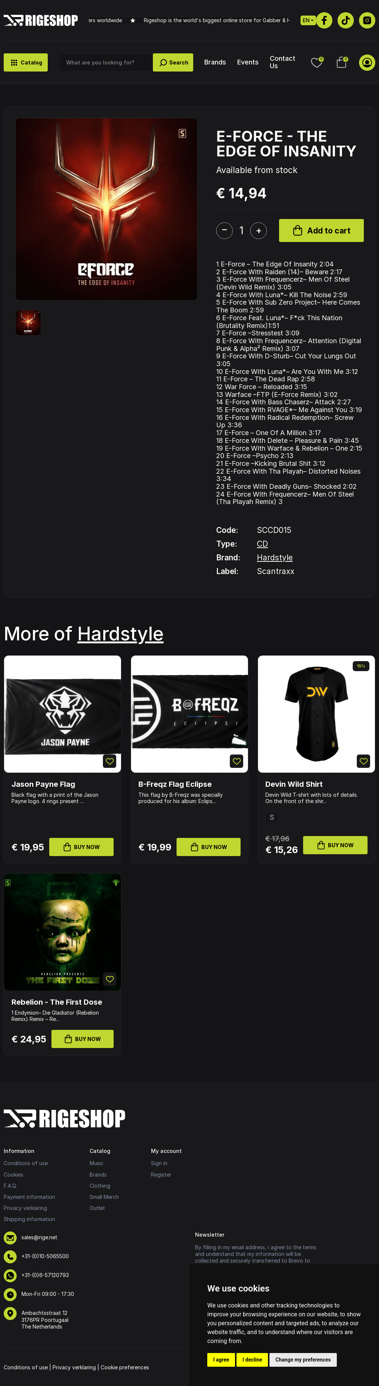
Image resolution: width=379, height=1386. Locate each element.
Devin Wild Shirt (294, 784)
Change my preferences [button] (303, 1360)
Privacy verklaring (25, 1208)
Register (161, 1174)
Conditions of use (26, 1163)
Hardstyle (275, 557)
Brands (215, 62)
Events (248, 62)
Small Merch (104, 1197)
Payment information (29, 1197)
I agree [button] (221, 1360)
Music (97, 1163)
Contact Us (282, 61)
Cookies (13, 1174)
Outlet (97, 1208)
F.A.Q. (10, 1186)
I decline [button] (252, 1360)
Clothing (100, 1186)
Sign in (159, 1163)
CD (262, 543)
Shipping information (29, 1219)
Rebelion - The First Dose (56, 1002)
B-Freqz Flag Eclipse (175, 784)
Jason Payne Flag (43, 784)
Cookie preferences (125, 1367)
